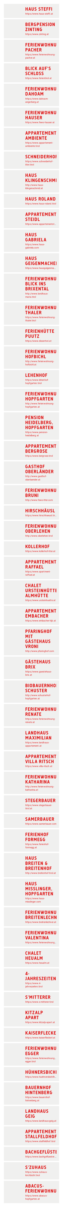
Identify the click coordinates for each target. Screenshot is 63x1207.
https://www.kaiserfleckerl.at (40, 1037)
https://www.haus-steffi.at (39, 13)
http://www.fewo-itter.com (39, 500)
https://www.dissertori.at (38, 341)
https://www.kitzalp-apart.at (40, 1022)
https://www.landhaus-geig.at (40, 1121)
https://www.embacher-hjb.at (40, 620)
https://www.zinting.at (37, 34)
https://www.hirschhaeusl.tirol (41, 515)
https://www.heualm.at (37, 963)
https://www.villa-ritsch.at (38, 766)
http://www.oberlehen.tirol (39, 536)
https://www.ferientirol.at (38, 78)
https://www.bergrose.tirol (39, 456)
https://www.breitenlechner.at (40, 922)
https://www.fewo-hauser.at (40, 122)
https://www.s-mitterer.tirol (39, 1002)
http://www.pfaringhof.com (39, 651)
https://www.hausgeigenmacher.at (43, 268)
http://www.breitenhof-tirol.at (40, 873)
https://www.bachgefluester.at (41, 1156)
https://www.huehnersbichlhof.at (42, 1077)
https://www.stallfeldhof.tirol (40, 1141)
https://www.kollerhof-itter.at (40, 551)
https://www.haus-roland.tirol (40, 203)
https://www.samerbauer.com (40, 824)
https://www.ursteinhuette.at (40, 600)
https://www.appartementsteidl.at (43, 224)
